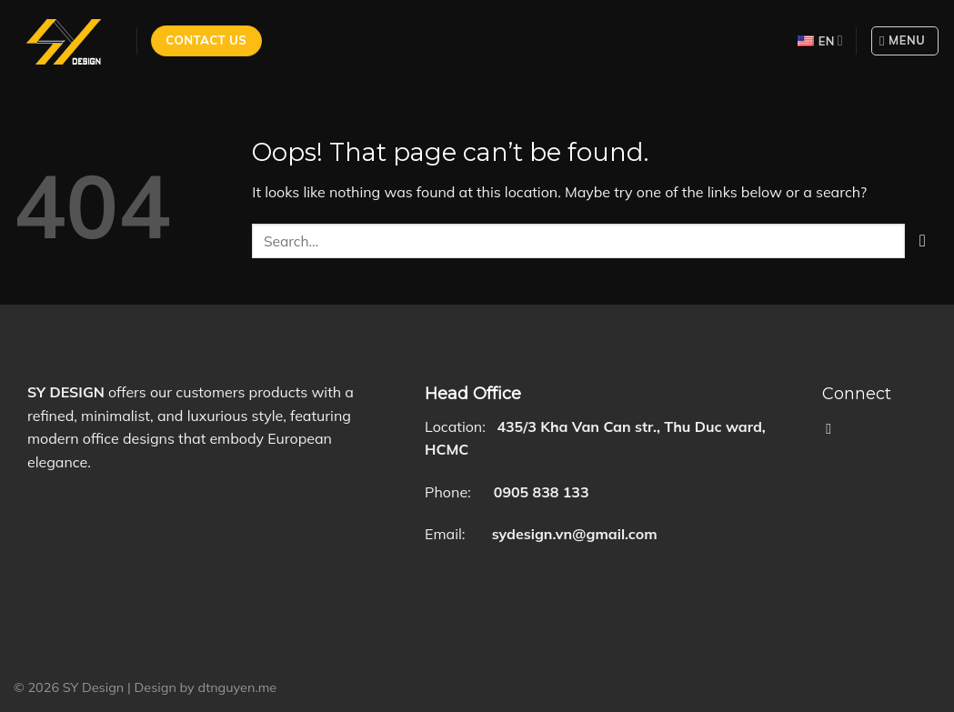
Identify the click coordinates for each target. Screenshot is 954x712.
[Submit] (922, 240)
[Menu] (905, 40)
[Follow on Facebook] (833, 428)
